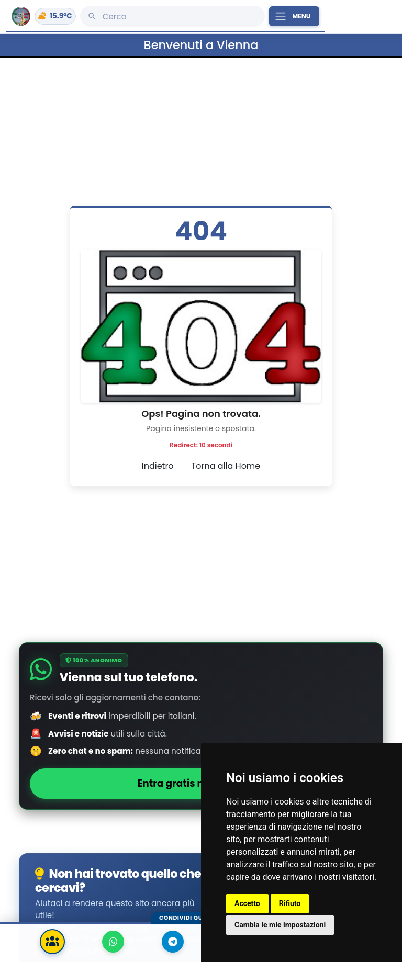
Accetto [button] (247, 903)
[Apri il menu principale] (294, 16)
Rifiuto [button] (290, 903)
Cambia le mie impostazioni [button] (280, 925)
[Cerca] (172, 16)
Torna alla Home (226, 466)
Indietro (158, 466)
